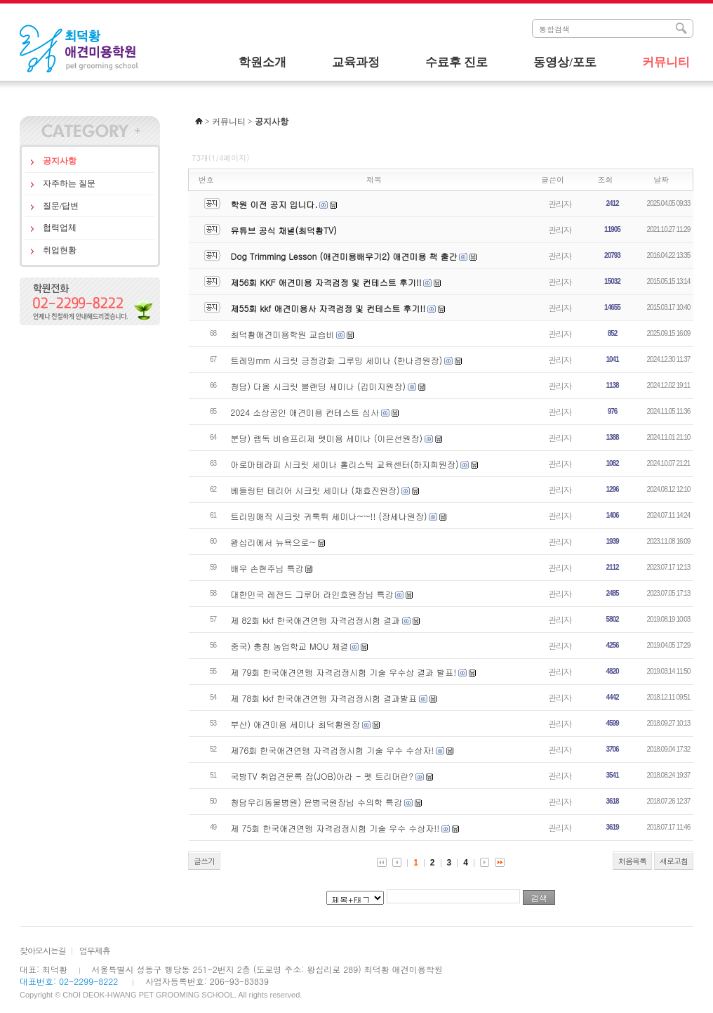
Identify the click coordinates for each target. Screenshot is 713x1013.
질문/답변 (61, 206)
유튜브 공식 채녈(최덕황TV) (284, 230)
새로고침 (674, 861)
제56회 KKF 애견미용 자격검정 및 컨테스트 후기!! (326, 282)
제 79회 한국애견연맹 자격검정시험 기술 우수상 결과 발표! (344, 672)
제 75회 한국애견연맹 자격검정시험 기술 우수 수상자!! (335, 828)
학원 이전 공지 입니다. (274, 204)
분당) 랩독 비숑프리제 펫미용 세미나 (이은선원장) (326, 438)
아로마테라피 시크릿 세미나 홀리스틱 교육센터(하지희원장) (345, 464)
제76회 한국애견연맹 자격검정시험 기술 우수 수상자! (332, 750)
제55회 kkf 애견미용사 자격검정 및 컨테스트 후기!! (328, 308)
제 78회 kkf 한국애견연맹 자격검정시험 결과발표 (324, 698)
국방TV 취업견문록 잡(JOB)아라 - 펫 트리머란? (322, 776)
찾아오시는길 (43, 950)
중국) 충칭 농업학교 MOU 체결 (290, 646)
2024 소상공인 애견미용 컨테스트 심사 (305, 412)
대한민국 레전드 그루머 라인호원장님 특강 (312, 594)
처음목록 (632, 861)
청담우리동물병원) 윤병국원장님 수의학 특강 (317, 802)
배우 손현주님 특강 (267, 568)
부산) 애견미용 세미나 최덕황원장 (296, 724)
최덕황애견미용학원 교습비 (283, 334)
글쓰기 (204, 861)
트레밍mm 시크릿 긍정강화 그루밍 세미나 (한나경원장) (337, 360)
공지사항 (59, 161)
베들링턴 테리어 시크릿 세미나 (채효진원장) (315, 490)
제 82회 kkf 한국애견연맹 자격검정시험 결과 (316, 620)
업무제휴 (94, 950)
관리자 (559, 203)
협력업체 (59, 228)
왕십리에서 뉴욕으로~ (273, 542)
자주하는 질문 (69, 183)
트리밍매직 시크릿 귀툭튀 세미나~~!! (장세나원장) (329, 516)
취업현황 (59, 250)
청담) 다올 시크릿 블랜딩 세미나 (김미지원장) (318, 386)
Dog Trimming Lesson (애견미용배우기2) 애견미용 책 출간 (344, 256)
